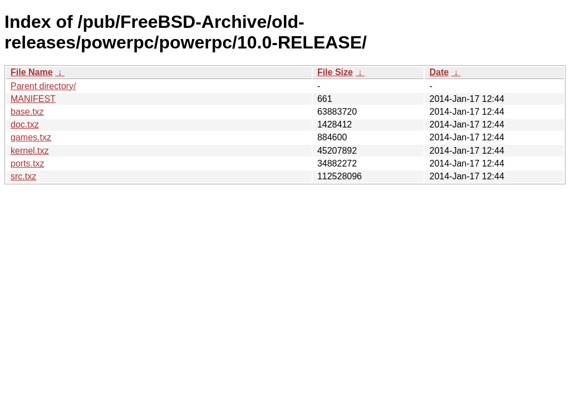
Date (439, 72)
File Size (335, 72)
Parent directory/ (43, 86)
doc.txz (25, 124)
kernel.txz (29, 150)
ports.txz (27, 163)
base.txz (27, 111)
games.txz (31, 137)
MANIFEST (33, 99)
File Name (32, 72)
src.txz (23, 176)
